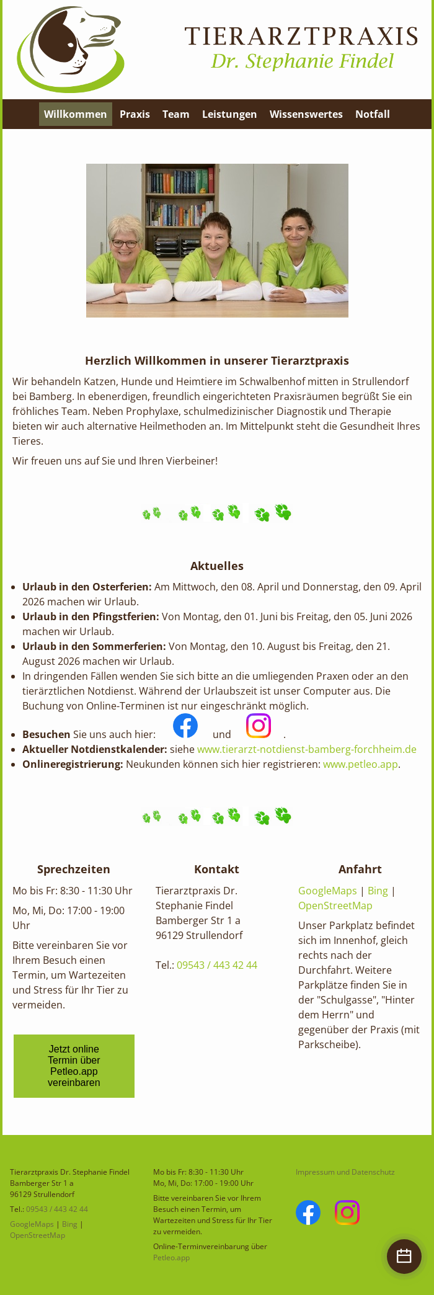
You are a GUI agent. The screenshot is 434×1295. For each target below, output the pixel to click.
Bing (378, 890)
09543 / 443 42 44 (217, 965)
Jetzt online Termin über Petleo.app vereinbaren (74, 1066)
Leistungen (229, 114)
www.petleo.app (360, 764)
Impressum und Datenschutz (345, 1172)
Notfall (372, 114)
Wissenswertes (306, 114)
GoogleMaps (327, 890)
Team (176, 114)
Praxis (135, 114)
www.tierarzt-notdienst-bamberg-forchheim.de (307, 749)
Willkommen (75, 114)
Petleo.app (171, 1257)
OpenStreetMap (335, 905)
